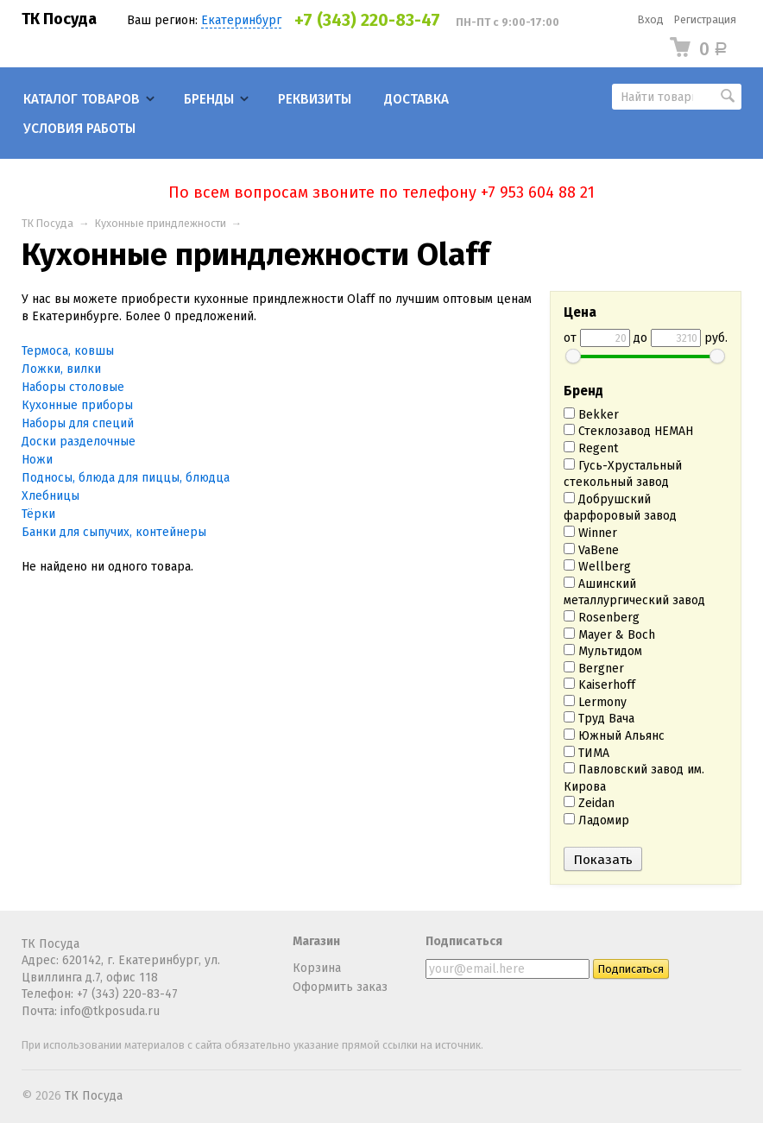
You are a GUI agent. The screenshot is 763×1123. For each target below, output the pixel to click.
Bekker (591, 414)
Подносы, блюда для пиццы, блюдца (126, 477)
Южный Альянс (614, 736)
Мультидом (603, 651)
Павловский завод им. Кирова (634, 778)
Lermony (595, 702)
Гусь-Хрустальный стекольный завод (623, 474)
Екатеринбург (241, 20)
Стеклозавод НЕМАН (628, 431)
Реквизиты (314, 99)
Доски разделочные (79, 441)
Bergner (594, 668)
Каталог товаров (81, 99)
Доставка (416, 99)
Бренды (209, 99)
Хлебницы (50, 496)
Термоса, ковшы (68, 351)
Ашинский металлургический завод (634, 593)
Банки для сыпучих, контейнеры (114, 532)
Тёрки (38, 514)
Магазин (316, 941)
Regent (591, 448)
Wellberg (597, 566)
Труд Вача (599, 718)
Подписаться (464, 941)
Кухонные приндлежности (160, 223)
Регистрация (705, 19)
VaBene (591, 550)
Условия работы (79, 128)
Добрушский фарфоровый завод (620, 508)
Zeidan (589, 803)
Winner (590, 533)
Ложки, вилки (61, 369)
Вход (651, 19)
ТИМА (586, 753)
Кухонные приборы (77, 405)
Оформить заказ (340, 987)
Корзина (317, 968)
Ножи (37, 459)
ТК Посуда (59, 18)
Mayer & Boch (609, 635)
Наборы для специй (78, 423)
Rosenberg (602, 617)
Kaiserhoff (599, 685)
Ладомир (596, 820)
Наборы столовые (73, 387)
